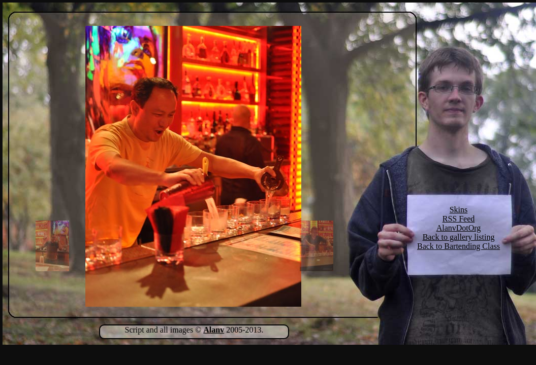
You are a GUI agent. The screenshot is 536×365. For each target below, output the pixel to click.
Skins (459, 209)
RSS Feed (459, 218)
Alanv (213, 329)
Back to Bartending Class (458, 246)
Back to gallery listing (459, 237)
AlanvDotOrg (458, 228)
